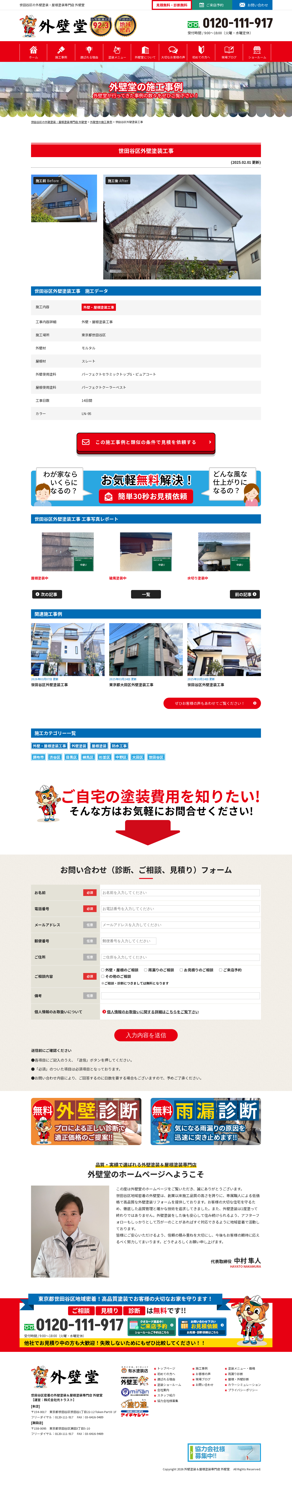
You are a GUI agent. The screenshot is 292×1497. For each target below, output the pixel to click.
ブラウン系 (74, 768)
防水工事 (119, 745)
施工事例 (61, 52)
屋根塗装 (99, 745)
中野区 (121, 757)
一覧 (146, 594)
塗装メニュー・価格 (241, 1368)
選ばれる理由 (89, 52)
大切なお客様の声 (173, 52)
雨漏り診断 (235, 1374)
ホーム (33, 52)
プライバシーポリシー (243, 1390)
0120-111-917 (79, 1326)
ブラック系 (144, 768)
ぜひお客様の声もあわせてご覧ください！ (210, 703)
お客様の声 (203, 1374)
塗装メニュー (117, 52)
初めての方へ (201, 52)
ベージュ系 (200, 768)
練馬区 (88, 757)
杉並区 (104, 757)
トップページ (166, 1368)
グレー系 (52, 768)
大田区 (137, 757)
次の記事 (49, 594)
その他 (219, 768)
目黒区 (71, 757)
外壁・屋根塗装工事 (98, 307)
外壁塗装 (79, 745)
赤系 (36, 768)
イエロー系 (121, 768)
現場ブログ (229, 52)
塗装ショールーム (169, 1384)
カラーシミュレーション (244, 1384)
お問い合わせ (205, 1384)
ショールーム (257, 52)
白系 (182, 768)
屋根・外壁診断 (238, 1379)
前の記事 (243, 594)
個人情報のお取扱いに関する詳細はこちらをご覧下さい (153, 1011)
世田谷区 (156, 757)
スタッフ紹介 (166, 1395)
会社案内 (163, 1390)
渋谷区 (54, 757)
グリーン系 (97, 768)
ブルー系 (165, 768)
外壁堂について (145, 52)
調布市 (38, 757)
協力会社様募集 (167, 1401)
